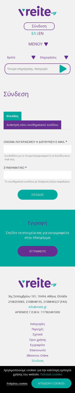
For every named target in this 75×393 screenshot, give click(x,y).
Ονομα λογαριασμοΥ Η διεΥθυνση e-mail (35, 142)
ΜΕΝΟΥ (35, 43)
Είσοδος (14, 115)
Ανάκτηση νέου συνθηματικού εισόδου (32, 125)
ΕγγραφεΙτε (37, 251)
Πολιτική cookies (51, 374)
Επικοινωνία (38, 350)
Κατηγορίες (37, 324)
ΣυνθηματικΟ (15, 167)
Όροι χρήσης (37, 340)
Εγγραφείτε (37, 345)
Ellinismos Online (37, 355)
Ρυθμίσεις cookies (17, 383)
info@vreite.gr (38, 307)
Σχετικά (37, 334)
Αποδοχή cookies (51, 383)
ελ (33, 33)
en (41, 33)
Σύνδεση (39, 26)
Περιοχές (37, 329)
